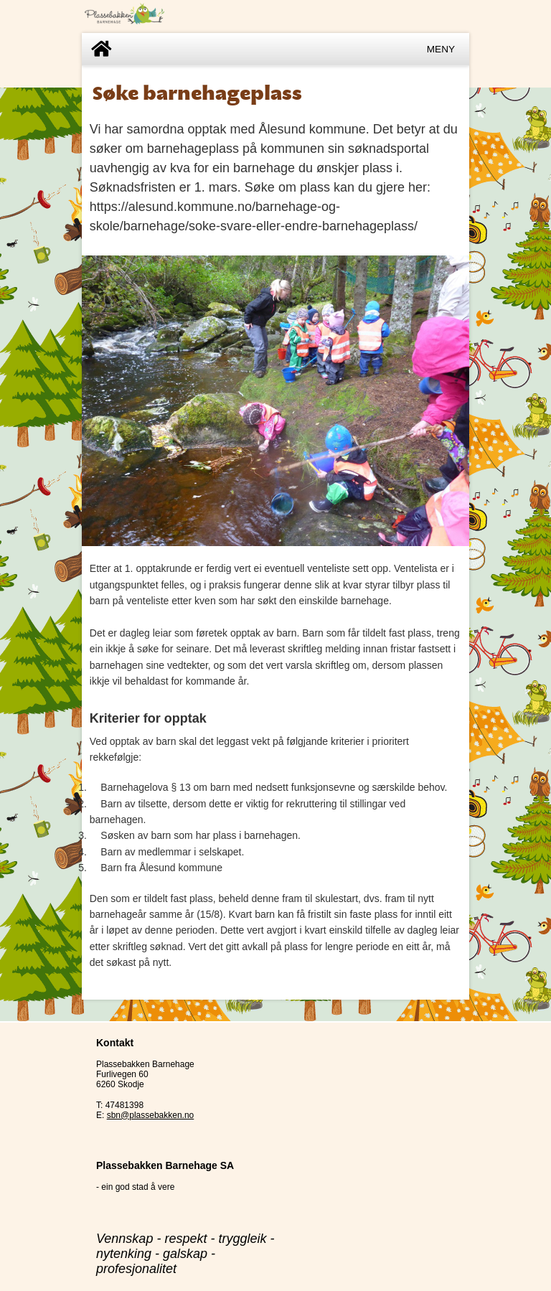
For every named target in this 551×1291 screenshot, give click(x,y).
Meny (441, 49)
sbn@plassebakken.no (150, 1115)
